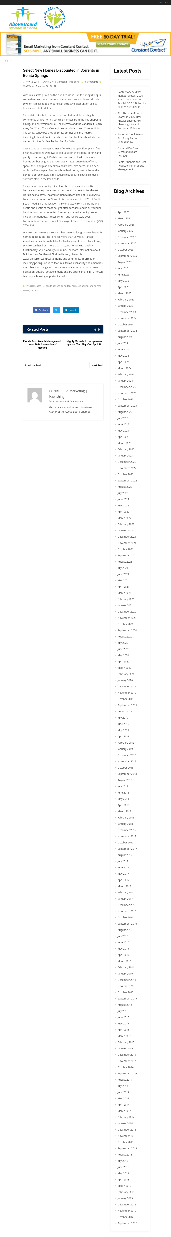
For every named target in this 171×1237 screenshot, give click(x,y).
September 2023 (127, 405)
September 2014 (127, 1073)
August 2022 (125, 486)
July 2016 (123, 936)
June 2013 (123, 1167)
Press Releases (33, 286)
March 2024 (124, 368)
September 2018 (127, 774)
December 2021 (127, 536)
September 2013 (127, 1148)
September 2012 (127, 1223)
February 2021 (126, 599)
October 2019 (126, 699)
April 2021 (123, 586)
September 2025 (127, 255)
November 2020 (127, 617)
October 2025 (126, 249)
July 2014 (123, 1086)
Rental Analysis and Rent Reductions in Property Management (132, 165)
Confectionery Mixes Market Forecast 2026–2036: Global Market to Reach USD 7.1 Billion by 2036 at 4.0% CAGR (132, 99)
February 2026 (126, 224)
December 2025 (127, 237)
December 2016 (127, 905)
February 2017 (126, 892)
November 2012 (127, 1210)
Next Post (97, 365)
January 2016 (125, 973)
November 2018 (127, 761)
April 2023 (123, 436)
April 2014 (123, 1104)
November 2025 (127, 243)
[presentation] (95, 330)
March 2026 (124, 218)
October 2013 (126, 1142)
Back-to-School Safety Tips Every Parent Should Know (130, 138)
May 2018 (123, 798)
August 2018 (125, 780)
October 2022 (126, 474)
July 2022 (123, 493)
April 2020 (123, 661)
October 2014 (126, 1067)
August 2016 (125, 930)
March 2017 (124, 886)
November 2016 (127, 911)
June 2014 (123, 1092)
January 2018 (125, 823)
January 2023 (125, 455)
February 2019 (126, 742)
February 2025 (126, 299)
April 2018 (123, 805)
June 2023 (123, 424)
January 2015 (125, 1048)
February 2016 (126, 967)
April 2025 (123, 287)
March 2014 (124, 1111)
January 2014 (125, 1123)
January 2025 (125, 305)
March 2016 (124, 961)
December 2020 (127, 611)
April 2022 (123, 511)
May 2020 (123, 655)
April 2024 (123, 362)
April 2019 (123, 736)
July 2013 (123, 1160)
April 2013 (123, 1179)
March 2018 (124, 811)
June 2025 (123, 274)
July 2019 (123, 717)
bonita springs (53, 286)
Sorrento (34, 290)
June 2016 (123, 942)
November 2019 (127, 692)
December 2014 (127, 1054)
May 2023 (123, 430)
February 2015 (126, 1042)
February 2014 (126, 1117)
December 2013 (127, 1129)
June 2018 (123, 792)
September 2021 (127, 555)
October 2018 (126, 767)
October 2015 (126, 992)
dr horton (66, 286)
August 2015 (125, 1004)
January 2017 (125, 898)
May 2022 (123, 505)
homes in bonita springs (84, 286)
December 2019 (127, 686)
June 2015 (123, 1017)
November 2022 (127, 468)
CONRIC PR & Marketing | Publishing (61, 82)
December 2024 (127, 312)
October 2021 (126, 549)
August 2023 (125, 412)
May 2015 (123, 1023)
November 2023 (127, 393)
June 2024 (123, 349)
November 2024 (127, 318)
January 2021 (125, 605)
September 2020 (127, 630)
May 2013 (123, 1173)
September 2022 (127, 480)
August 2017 (125, 855)
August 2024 (125, 337)
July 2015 (123, 1011)
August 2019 (125, 711)
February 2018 (126, 817)
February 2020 (126, 674)
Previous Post (33, 365)
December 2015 (127, 979)
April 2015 (123, 1029)
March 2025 (124, 293)
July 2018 (123, 786)
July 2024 (123, 343)
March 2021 (124, 593)
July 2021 (123, 568)
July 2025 (123, 268)
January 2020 (125, 680)
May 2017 (123, 873)
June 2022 (123, 499)
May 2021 (123, 580)
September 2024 (127, 330)
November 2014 (127, 1061)
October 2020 (126, 624)
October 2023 (126, 399)
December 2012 (127, 1204)
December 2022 (127, 461)
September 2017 (127, 848)
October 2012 (126, 1217)
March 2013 (124, 1185)
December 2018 (127, 755)
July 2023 (123, 418)
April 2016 (123, 955)
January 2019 (125, 749)
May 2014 (123, 1098)
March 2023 (124, 443)
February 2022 (126, 524)
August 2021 (125, 561)
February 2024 (126, 374)
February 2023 (126, 449)
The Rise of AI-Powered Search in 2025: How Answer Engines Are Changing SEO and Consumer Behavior (131, 120)
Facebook (41, 310)
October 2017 (126, 842)
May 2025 (123, 280)
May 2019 (123, 730)
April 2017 (123, 880)
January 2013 (125, 1198)
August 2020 (125, 636)
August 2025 (125, 262)
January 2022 (125, 530)
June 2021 (123, 574)
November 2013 (127, 1135)
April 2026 (123, 212)
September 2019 (127, 705)
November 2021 (127, 543)
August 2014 (125, 1079)
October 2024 (126, 324)
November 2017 (127, 836)
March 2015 (124, 1036)
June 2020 (123, 649)
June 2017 (123, 867)
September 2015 (127, 998)
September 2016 (127, 923)
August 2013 (125, 1154)
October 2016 (126, 917)
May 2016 (123, 948)
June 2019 (123, 724)
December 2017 (127, 830)
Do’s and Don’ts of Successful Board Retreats (128, 151)
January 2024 (125, 380)
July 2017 (123, 861)
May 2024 (123, 355)
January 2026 (125, 231)
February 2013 (126, 1192)
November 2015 (127, 986)
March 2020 (124, 667)
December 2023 (127, 387)
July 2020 (123, 642)
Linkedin (71, 310)
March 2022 (124, 518)
